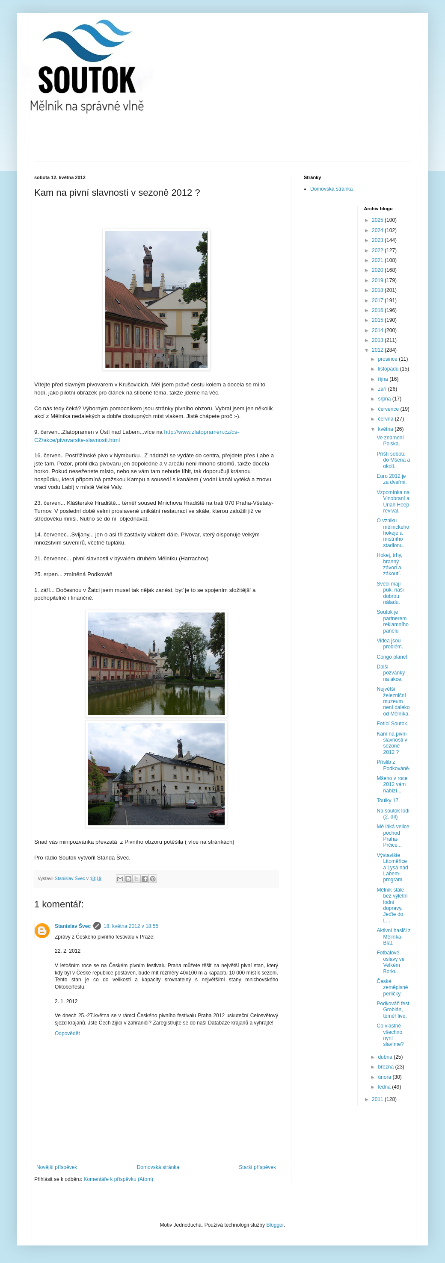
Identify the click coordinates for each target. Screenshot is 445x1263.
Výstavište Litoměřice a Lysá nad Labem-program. (392, 867)
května (386, 429)
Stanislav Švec (73, 926)
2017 (378, 300)
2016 (378, 310)
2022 (378, 250)
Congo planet (392, 657)
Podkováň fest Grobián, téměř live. (393, 1010)
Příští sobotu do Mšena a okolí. (393, 460)
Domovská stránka (158, 1167)
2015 (378, 320)
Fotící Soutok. (392, 724)
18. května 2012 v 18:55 (131, 926)
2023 (378, 240)
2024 (378, 230)
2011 (378, 1099)
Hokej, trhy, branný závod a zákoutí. (389, 564)
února (385, 1077)
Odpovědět (67, 1033)
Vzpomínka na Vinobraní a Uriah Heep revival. (393, 501)
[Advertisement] (222, 138)
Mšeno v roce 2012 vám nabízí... (392, 784)
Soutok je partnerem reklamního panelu (392, 621)
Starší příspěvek (257, 1167)
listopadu (389, 369)
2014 (378, 330)
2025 (378, 220)
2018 (378, 290)
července (389, 409)
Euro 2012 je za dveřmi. (391, 479)
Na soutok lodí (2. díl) (393, 814)
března (386, 1067)
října (383, 379)
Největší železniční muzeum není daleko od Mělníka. (393, 701)
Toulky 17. (388, 801)
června (386, 419)
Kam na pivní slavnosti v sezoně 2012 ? (392, 743)
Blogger (275, 1225)
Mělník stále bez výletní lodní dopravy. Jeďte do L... (392, 905)
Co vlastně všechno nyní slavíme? (390, 1035)
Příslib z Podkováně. (393, 765)
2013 (378, 340)
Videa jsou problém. (390, 644)
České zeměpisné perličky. (392, 987)
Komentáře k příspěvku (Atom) (118, 1179)
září (383, 389)
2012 (378, 350)
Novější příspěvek (56, 1167)
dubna (386, 1057)
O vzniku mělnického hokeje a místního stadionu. (393, 533)
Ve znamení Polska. (390, 441)
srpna (385, 399)
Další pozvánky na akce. (391, 673)
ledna (385, 1087)
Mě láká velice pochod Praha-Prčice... (393, 836)
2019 (378, 280)
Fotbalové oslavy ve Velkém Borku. (390, 962)
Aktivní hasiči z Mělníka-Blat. (393, 936)
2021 (378, 260)
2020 (378, 270)
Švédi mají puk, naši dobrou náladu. (390, 593)
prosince (388, 359)
